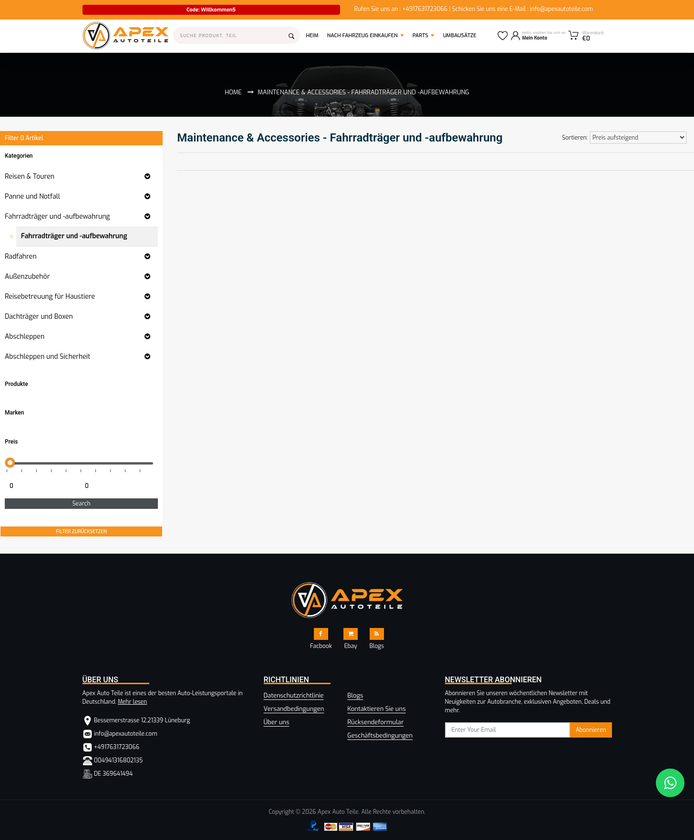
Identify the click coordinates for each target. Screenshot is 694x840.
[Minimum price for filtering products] (41, 486)
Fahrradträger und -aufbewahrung (74, 236)
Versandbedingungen (294, 709)
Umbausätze (459, 35)
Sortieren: (575, 138)
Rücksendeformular (375, 722)
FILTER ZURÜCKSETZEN (81, 531)
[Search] (236, 35)
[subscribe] (507, 730)
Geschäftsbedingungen (380, 735)
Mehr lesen (132, 702)
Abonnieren (591, 730)
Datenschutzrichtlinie (294, 695)
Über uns (277, 722)
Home (233, 92)
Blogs (355, 695)
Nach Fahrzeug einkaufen (362, 35)
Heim (314, 35)
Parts (420, 35)
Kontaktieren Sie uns (376, 709)
